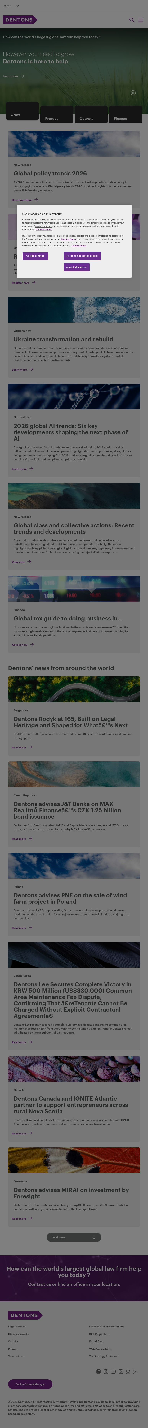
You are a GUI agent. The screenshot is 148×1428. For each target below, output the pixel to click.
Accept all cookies (76, 267)
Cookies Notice (44, 229)
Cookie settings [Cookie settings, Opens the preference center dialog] (35, 256)
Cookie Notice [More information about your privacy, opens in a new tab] (79, 245)
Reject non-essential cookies (82, 256)
